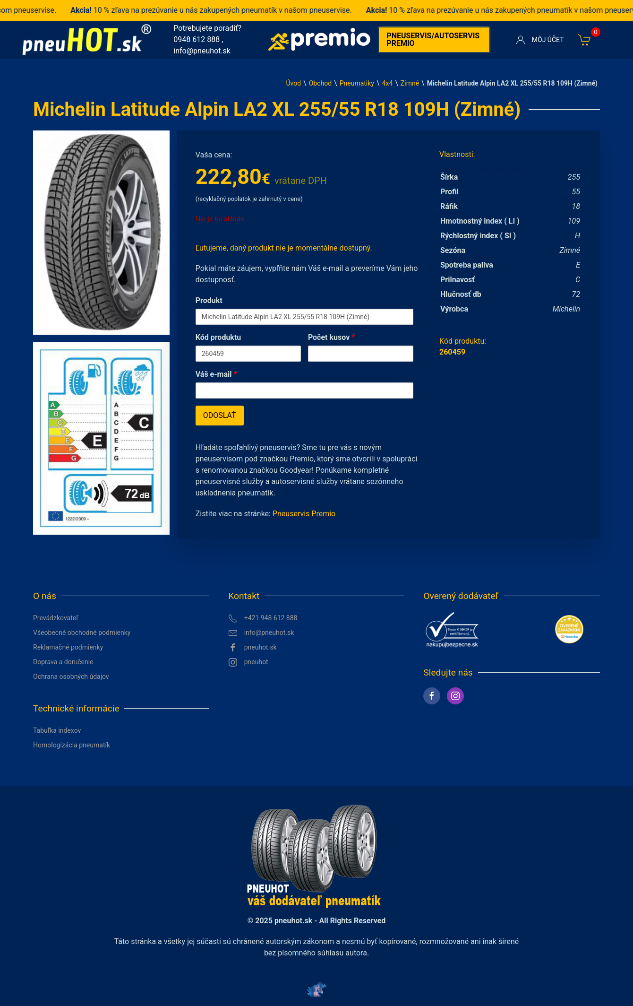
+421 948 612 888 (262, 618)
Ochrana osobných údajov (71, 676)
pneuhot (248, 662)
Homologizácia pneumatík (71, 745)
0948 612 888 (196, 39)
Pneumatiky (357, 83)
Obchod (320, 83)
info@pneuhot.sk (202, 50)
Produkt (209, 300)
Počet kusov (331, 337)
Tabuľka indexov (57, 730)
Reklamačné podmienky (68, 647)
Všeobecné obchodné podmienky (81, 632)
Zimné (410, 83)
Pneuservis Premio (304, 513)
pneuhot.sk (252, 647)
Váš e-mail (216, 374)
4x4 (387, 83)
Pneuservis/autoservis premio (432, 39)
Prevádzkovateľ (55, 618)
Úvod (293, 83)
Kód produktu (218, 337)
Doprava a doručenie (63, 662)
